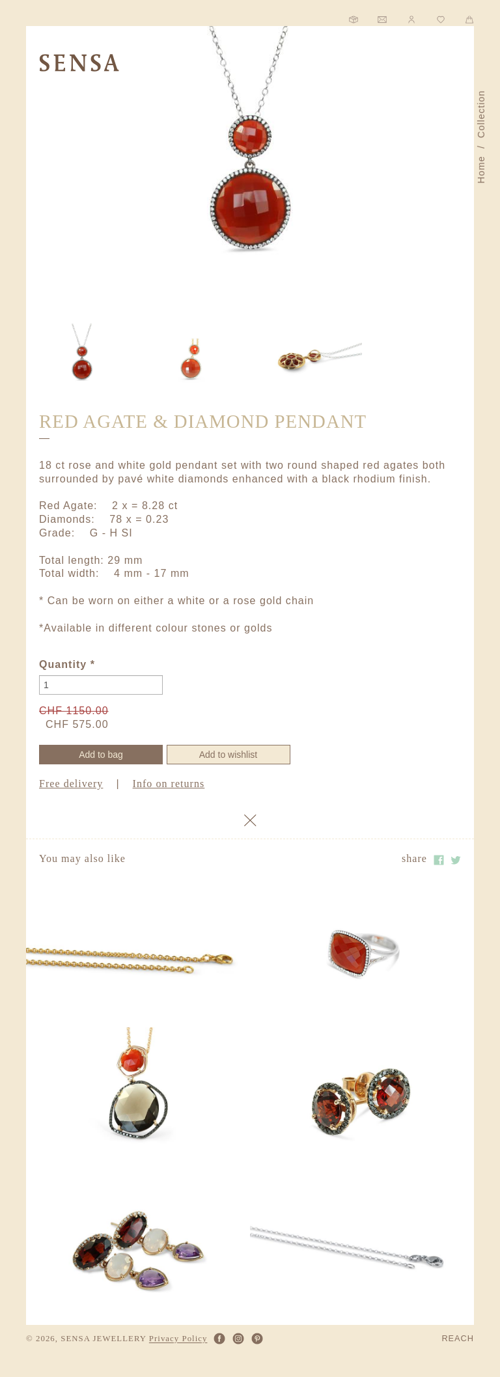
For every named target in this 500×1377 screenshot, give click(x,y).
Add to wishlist (228, 754)
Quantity (67, 664)
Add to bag (101, 754)
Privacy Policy (178, 1339)
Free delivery (71, 783)
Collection (481, 114)
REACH (457, 1339)
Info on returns (169, 783)
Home (481, 170)
